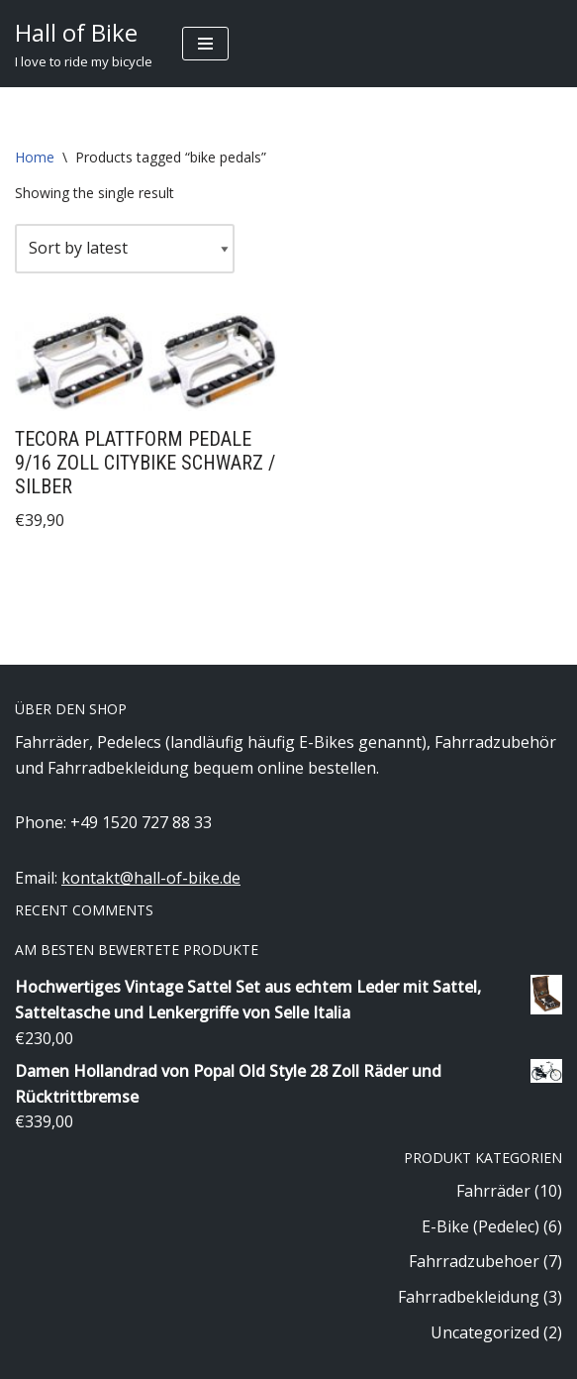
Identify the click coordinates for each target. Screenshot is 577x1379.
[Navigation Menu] (205, 43)
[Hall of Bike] (83, 43)
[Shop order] (125, 248)
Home (34, 157)
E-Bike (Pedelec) (480, 1226)
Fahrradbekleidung (468, 1297)
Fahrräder (493, 1191)
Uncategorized (485, 1332)
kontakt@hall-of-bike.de (150, 878)
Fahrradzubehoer (474, 1261)
